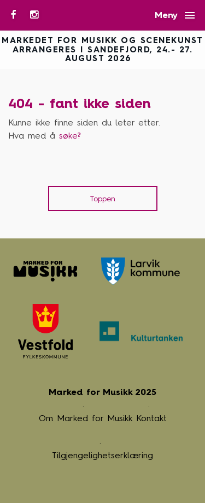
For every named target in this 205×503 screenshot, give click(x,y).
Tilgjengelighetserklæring (102, 455)
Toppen (102, 198)
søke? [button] (70, 135)
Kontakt (151, 418)
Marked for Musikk (45, 271)
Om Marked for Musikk (85, 418)
